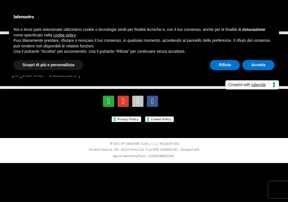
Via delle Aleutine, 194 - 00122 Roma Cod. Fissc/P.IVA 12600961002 (133, 150)
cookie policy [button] (64, 35)
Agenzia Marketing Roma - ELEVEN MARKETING (143, 156)
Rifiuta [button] (225, 65)
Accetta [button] (258, 65)
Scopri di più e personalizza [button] (48, 65)
